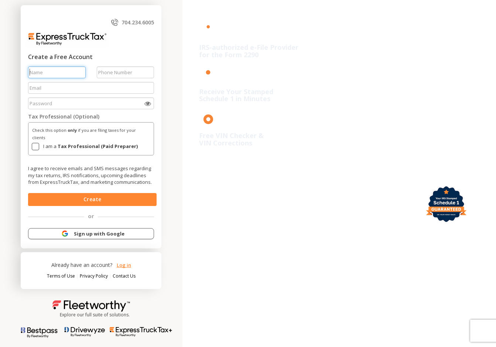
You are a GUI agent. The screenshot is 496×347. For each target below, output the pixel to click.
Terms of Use (61, 276)
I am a (90, 146)
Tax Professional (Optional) (63, 116)
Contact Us (124, 276)
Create (92, 199)
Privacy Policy (94, 276)
